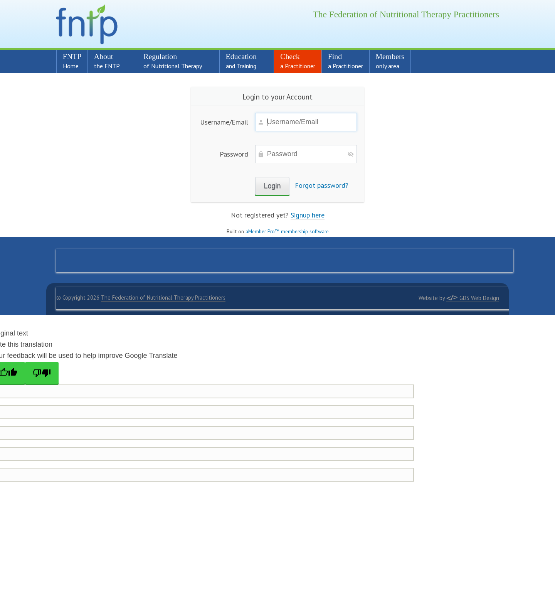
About (109, 61)
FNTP (72, 61)
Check (297, 61)
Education (243, 61)
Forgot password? (321, 185)
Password (234, 154)
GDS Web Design (472, 298)
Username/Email (224, 122)
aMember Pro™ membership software (287, 231)
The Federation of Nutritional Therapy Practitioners (163, 297)
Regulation (175, 61)
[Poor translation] (42, 373)
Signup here (308, 215)
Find (345, 61)
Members (390, 61)
